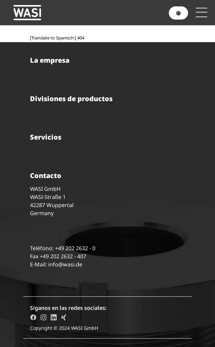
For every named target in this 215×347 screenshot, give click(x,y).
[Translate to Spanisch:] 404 (57, 38)
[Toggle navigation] (201, 12)
